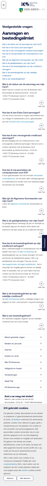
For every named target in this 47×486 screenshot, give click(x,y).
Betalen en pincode (13, 344)
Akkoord (10, 478)
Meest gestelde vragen (15, 337)
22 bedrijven (16, 420)
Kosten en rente (12, 356)
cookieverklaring (10, 464)
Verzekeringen (11, 375)
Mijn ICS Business (27, 252)
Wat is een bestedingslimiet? (13, 79)
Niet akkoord (25, 478)
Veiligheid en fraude (13, 368)
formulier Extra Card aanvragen (21, 122)
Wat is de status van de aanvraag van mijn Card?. (22, 44)
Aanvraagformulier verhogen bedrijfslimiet (19, 264)
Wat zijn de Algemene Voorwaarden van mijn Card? (22, 60)
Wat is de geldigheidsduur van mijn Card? (18, 63)
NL (39, 9)
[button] (44, 243)
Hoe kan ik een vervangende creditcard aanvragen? (23, 51)
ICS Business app (12, 387)
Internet (8, 350)
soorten (25, 470)
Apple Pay (9, 381)
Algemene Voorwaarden (20, 204)
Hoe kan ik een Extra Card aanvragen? (17, 48)
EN (43, 9)
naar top (41, 104)
